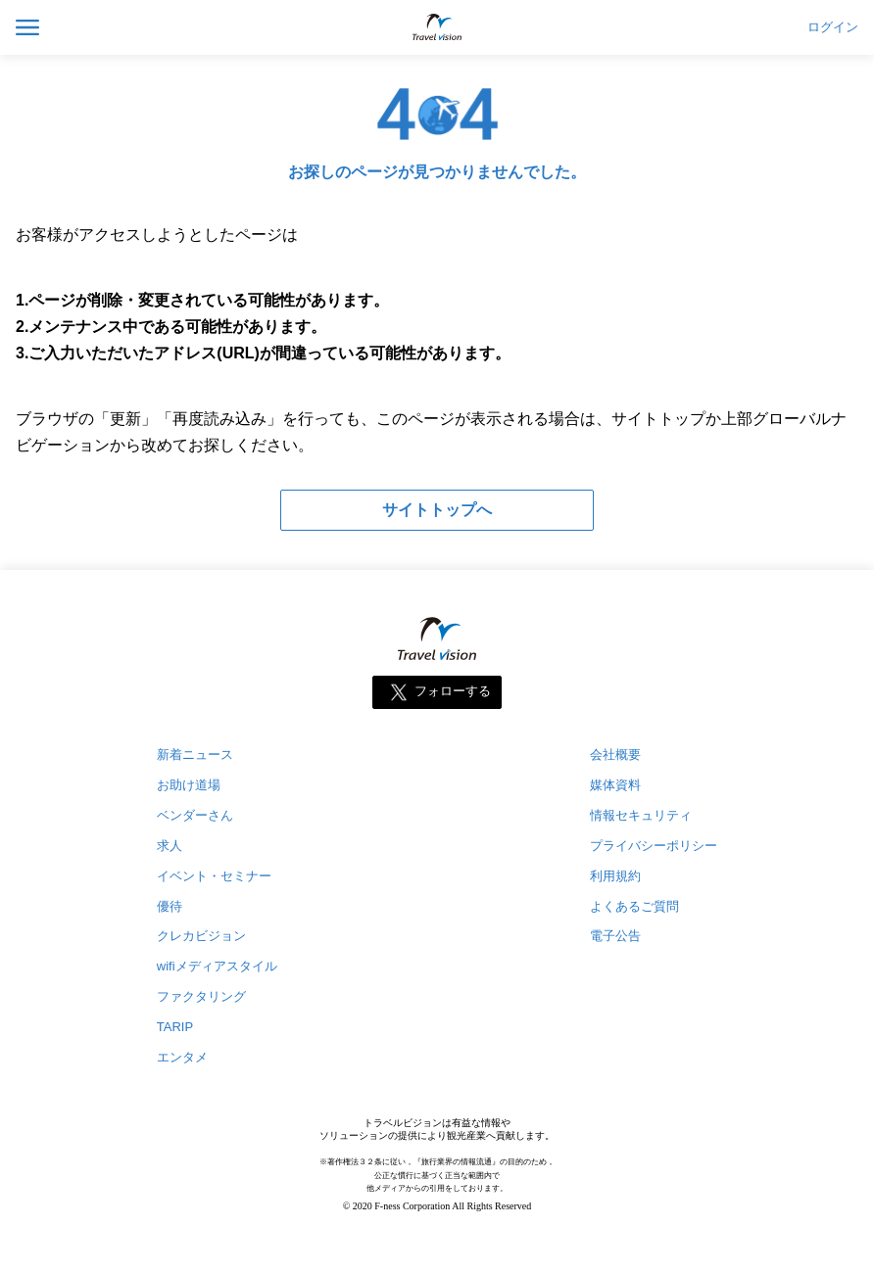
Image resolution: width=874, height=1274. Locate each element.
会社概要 (615, 754)
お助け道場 (188, 785)
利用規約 (615, 876)
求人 (169, 845)
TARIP (175, 1026)
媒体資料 (615, 785)
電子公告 (615, 935)
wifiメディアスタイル (217, 966)
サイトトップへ (437, 509)
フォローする (452, 691)
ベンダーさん (195, 815)
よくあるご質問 (634, 906)
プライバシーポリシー (653, 845)
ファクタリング (201, 996)
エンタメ (182, 1057)
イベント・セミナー (214, 876)
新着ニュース (195, 754)
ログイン (832, 27)
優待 (169, 906)
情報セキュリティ (641, 815)
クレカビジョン (201, 935)
